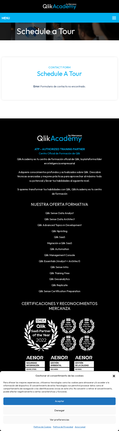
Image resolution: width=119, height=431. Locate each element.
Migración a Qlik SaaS (59, 243)
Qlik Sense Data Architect (59, 219)
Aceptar (59, 401)
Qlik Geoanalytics (59, 279)
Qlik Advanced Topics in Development (59, 225)
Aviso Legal (80, 427)
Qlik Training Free (60, 273)
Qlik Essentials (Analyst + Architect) (59, 261)
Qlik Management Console (59, 255)
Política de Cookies (42, 427)
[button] (114, 375)
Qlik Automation (59, 249)
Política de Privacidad (63, 427)
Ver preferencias (59, 419)
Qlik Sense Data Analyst (59, 213)
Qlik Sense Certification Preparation (59, 291)
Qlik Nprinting (59, 231)
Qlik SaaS (59, 237)
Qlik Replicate (59, 285)
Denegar (59, 410)
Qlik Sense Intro (59, 267)
